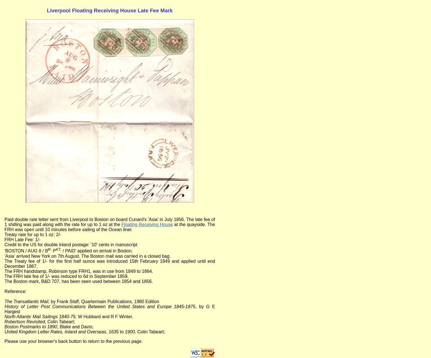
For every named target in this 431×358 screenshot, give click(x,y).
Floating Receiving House (147, 224)
